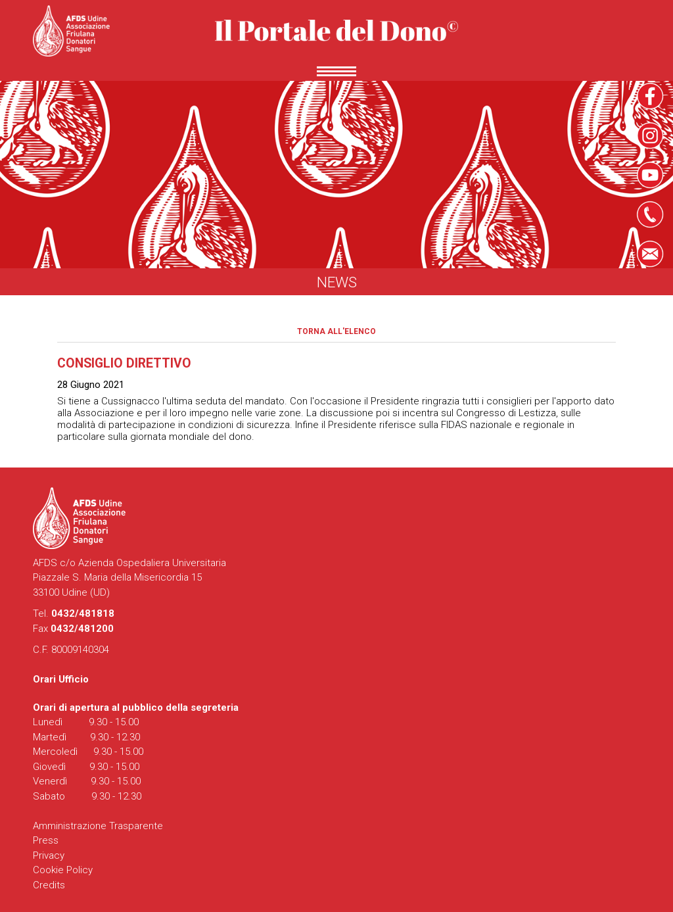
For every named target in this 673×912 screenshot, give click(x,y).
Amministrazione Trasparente (98, 826)
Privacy (48, 855)
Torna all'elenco (336, 331)
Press (45, 840)
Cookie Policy (63, 870)
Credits (49, 885)
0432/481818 (82, 613)
